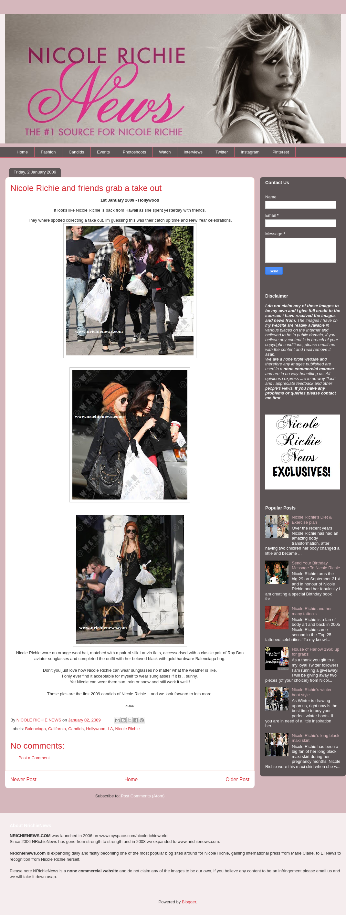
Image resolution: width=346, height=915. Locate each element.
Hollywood (95, 728)
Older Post (237, 779)
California (57, 728)
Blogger (189, 901)
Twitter (221, 152)
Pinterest (280, 152)
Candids (76, 152)
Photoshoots (134, 152)
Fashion (48, 152)
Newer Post (23, 779)
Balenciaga (35, 728)
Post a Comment (34, 757)
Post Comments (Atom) (142, 796)
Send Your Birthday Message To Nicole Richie (316, 566)
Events (103, 152)
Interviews (193, 152)
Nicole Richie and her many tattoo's (312, 611)
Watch (165, 152)
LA (110, 728)
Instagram (250, 152)
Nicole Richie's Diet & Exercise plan (312, 520)
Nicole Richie (127, 728)
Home (22, 152)
